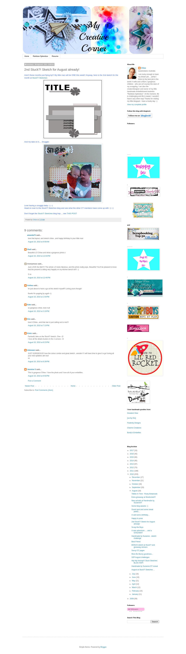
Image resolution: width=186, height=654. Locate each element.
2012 (132, 467)
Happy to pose (137, 518)
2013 (132, 464)
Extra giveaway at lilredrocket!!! (144, 497)
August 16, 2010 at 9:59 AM (38, 242)
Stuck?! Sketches (39, 78)
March (134, 587)
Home (26, 56)
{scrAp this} (131, 418)
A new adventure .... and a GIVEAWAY (142, 532)
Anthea (30, 285)
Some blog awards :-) (140, 506)
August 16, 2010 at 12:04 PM (39, 256)
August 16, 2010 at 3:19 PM (38, 311)
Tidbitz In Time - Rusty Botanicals (144, 494)
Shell (29, 249)
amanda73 (31, 235)
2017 (132, 450)
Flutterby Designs (134, 423)
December (136, 477)
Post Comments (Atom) (44, 390)
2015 (132, 457)
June (134, 577)
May (134, 581)
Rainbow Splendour (40, 56)
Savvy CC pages (138, 550)
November (136, 481)
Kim (29, 319)
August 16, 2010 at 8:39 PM (38, 362)
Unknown (31, 350)
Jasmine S (31, 369)
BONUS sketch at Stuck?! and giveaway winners (143, 546)
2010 (132, 474)
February (135, 591)
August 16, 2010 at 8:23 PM (38, 342)
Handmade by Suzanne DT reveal (145, 566)
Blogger (103, 647)
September (136, 487)
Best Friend (136, 542)
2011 (132, 471)
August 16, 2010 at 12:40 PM (39, 278)
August (135, 491)
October (135, 484)
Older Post (116, 386)
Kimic (29, 333)
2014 (132, 461)
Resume (55, 56)
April (134, 584)
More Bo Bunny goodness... (142, 554)
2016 (132, 454)
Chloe (143, 68)
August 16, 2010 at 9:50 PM (38, 376)
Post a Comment (34, 381)
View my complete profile (136, 105)
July (134, 574)
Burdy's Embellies (134, 433)
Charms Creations (134, 428)
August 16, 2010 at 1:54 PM (38, 297)
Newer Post (29, 386)
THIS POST (72, 213)
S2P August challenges (140, 557)
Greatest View (132, 413)
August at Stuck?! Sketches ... (143, 570)
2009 (132, 599)
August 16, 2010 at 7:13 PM (38, 325)
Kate (29, 305)
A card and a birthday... (140, 515)
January (135, 594)
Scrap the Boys (137, 527)
